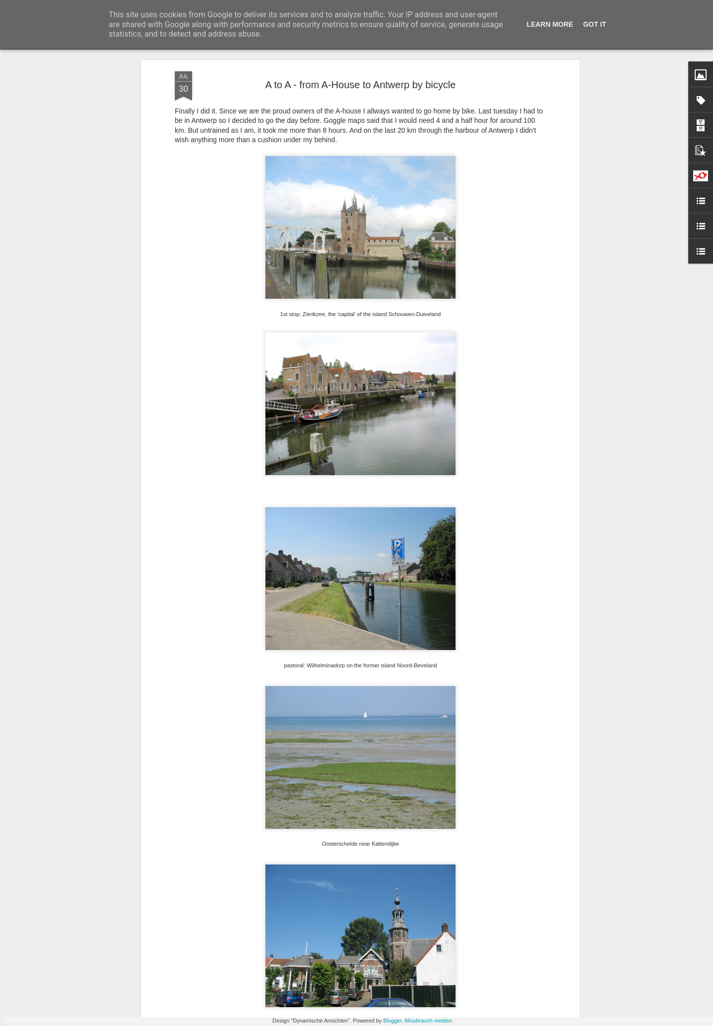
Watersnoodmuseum (293, 902)
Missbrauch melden (428, 1021)
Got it (595, 24)
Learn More (550, 24)
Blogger (392, 1021)
